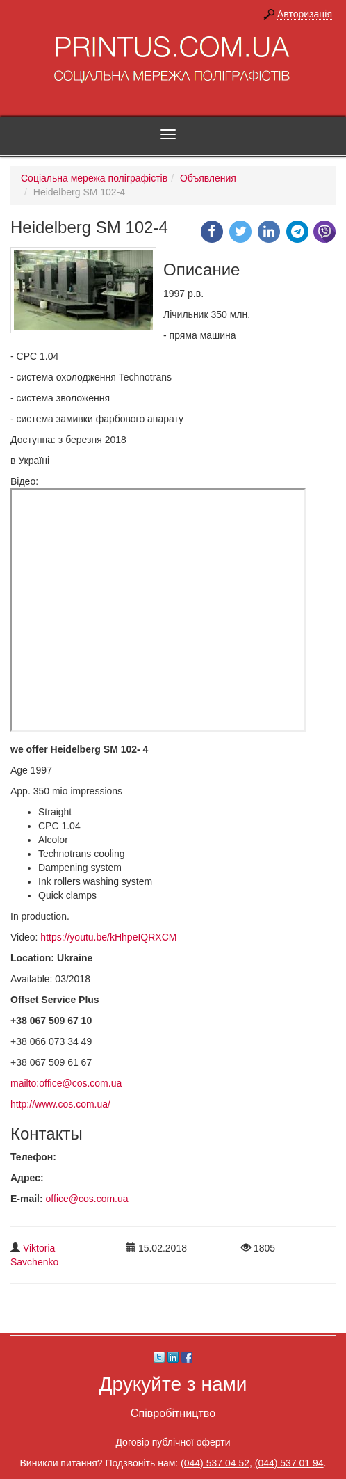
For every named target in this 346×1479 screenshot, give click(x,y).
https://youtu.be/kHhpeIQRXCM (108, 937)
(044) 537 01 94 (289, 1463)
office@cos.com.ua (87, 1198)
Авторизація (304, 13)
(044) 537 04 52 (215, 1463)
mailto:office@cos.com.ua (66, 1083)
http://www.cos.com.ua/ (60, 1104)
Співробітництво (173, 1413)
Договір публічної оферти (172, 1442)
